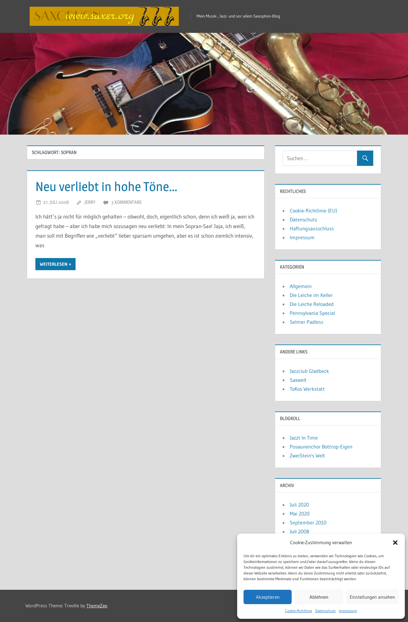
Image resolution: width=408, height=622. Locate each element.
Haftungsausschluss (312, 228)
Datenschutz (325, 610)
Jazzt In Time (304, 437)
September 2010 (308, 522)
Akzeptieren (268, 597)
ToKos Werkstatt (307, 389)
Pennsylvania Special (312, 313)
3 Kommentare (126, 202)
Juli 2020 (299, 504)
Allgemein (301, 286)
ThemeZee (96, 606)
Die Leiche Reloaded (312, 304)
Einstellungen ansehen (372, 597)
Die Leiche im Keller (311, 295)
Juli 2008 (299, 531)
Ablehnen (319, 597)
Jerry (89, 202)
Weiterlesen (54, 264)
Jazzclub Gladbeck (309, 371)
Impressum (348, 610)
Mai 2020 (300, 513)
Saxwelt (298, 380)
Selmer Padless (306, 322)
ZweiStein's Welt (307, 455)
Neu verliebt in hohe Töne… (106, 186)
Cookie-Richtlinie (298, 610)
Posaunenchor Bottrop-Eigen (321, 446)
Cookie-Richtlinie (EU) (313, 210)
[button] (395, 542)
